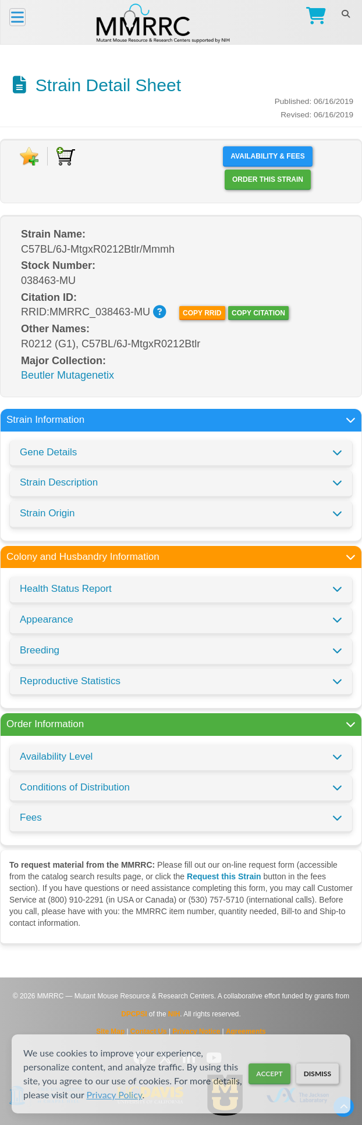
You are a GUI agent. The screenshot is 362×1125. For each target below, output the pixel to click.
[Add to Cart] (66, 156)
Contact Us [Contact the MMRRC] (148, 1031)
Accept (269, 1073)
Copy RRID (202, 313)
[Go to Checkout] (313, 17)
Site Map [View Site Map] (110, 1031)
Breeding (39, 650)
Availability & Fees (267, 156)
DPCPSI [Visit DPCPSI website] (134, 1014)
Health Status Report (66, 588)
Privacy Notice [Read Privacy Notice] (196, 1031)
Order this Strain (267, 179)
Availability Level (56, 756)
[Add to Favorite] (29, 156)
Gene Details (48, 452)
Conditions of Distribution (75, 787)
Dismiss (317, 1073)
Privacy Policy (115, 1094)
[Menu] (17, 17)
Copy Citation (258, 313)
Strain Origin (47, 513)
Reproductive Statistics (70, 680)
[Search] (345, 14)
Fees (31, 817)
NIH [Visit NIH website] (174, 1014)
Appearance (46, 619)
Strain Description (59, 482)
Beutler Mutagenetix (67, 375)
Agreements (246, 1031)
